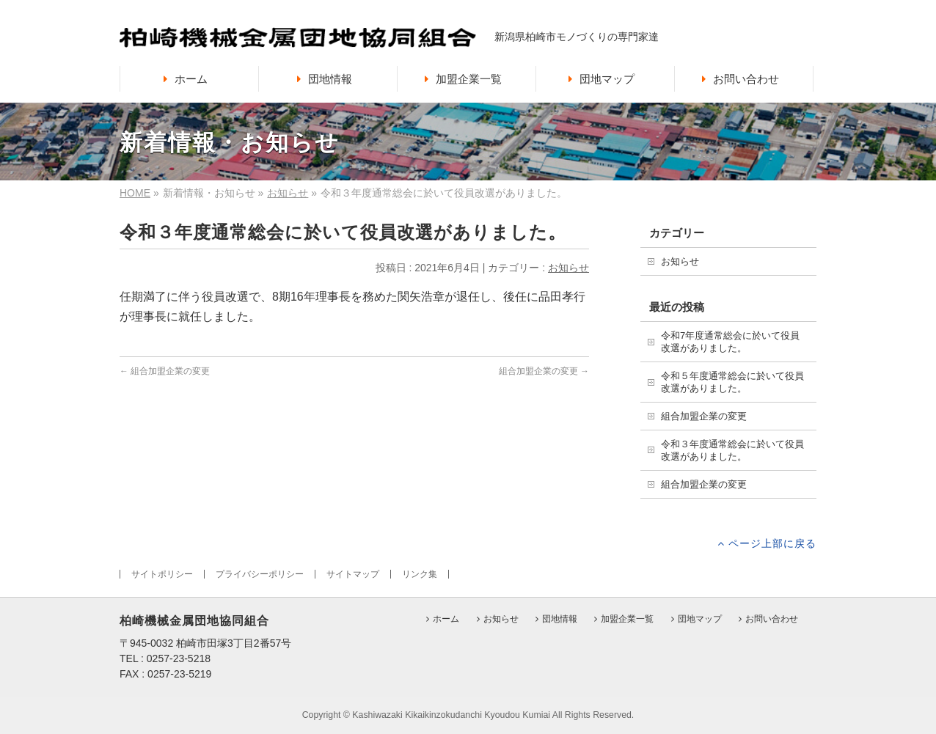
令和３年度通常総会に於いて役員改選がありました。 (732, 450)
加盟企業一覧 (627, 619)
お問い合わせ (771, 619)
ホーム (446, 619)
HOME (135, 193)
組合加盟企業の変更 (165, 371)
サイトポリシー (162, 574)
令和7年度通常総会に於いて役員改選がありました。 (730, 341)
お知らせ (287, 193)
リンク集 (419, 574)
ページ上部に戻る (772, 543)
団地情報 (559, 619)
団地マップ (700, 619)
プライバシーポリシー (260, 574)
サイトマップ (352, 574)
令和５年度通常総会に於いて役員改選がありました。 (732, 382)
